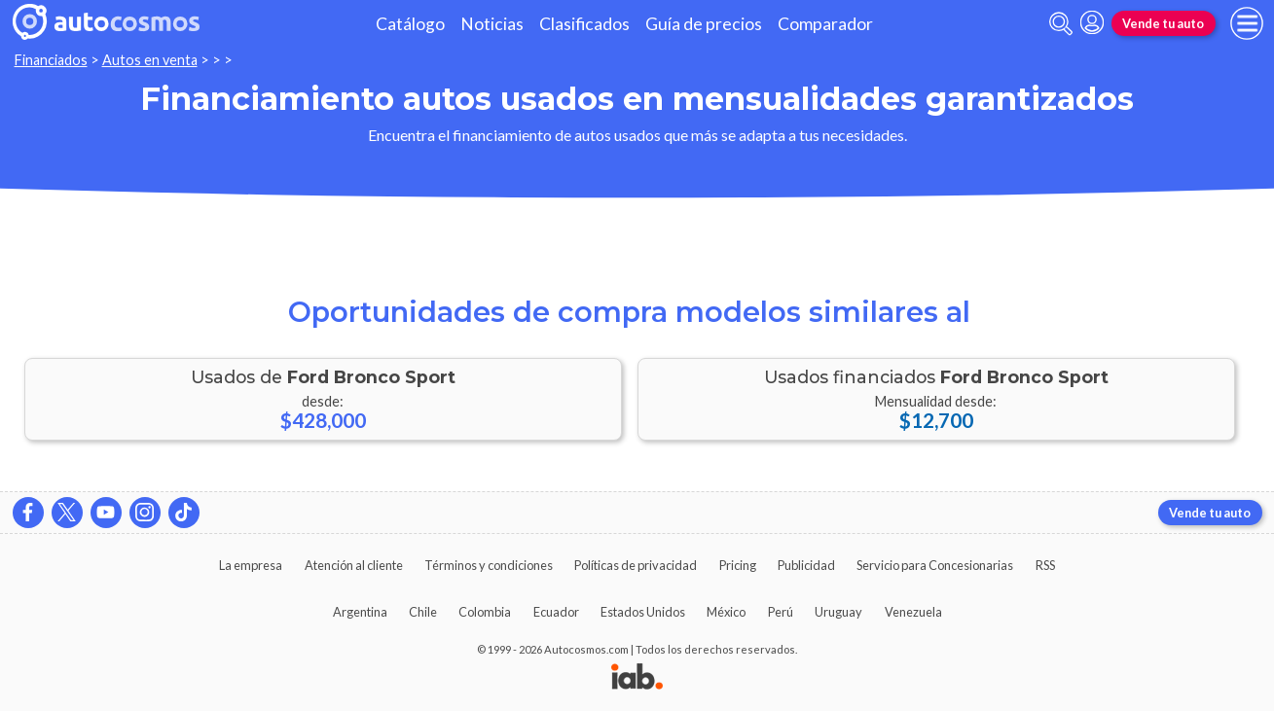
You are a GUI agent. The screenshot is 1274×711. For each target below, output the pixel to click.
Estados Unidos (643, 612)
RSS (1045, 565)
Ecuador (556, 612)
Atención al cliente (354, 565)
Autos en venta (150, 60)
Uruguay (838, 612)
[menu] (1246, 23)
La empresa (250, 565)
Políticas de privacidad (635, 565)
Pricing (737, 565)
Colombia (484, 612)
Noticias (492, 24)
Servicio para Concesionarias (934, 565)
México (726, 612)
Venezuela (913, 612)
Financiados (51, 60)
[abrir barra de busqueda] (1061, 24)
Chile (423, 612)
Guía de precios (703, 24)
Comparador (825, 24)
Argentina (360, 612)
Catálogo (410, 24)
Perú (780, 612)
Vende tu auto (1163, 23)
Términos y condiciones (488, 565)
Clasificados (584, 24)
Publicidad (806, 565)
